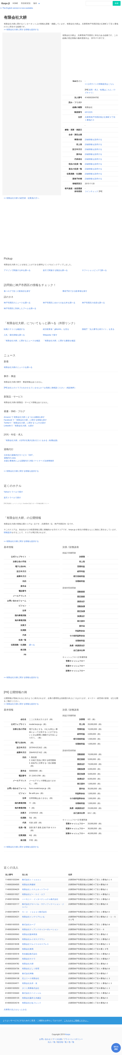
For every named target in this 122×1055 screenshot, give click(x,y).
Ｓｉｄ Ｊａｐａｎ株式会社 (34, 912)
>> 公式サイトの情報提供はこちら (99, 84)
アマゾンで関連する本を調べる (17, 270)
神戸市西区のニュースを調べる (17, 303)
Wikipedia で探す (50, 335)
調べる (32, 645)
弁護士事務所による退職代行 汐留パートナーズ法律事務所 (29, 461)
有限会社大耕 (27, 964)
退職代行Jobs (10, 458)
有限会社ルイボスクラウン (33, 939)
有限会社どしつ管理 (30, 968)
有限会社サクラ (28, 959)
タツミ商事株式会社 (30, 988)
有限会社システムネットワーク (35, 889)
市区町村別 (25, 3)
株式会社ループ (28, 924)
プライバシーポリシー (73, 1039)
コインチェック (91, 191)
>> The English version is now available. (16, 8)
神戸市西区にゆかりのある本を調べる (59, 303)
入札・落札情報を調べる (14, 335)
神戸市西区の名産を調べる (93, 303)
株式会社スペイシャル (31, 993)
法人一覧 (51, 1042)
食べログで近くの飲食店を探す (17, 291)
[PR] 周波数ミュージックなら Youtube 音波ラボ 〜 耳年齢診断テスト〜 (26, 503)
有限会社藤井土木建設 (31, 998)
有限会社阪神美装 (29, 934)
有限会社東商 (27, 949)
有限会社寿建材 (28, 884)
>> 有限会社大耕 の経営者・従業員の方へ (21, 198)
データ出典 (57, 1039)
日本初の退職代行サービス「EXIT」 (19, 455)
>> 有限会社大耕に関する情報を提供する (21, 29)
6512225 (88, 112)
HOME (15, 3)
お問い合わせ (45, 1039)
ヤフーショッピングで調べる (94, 270)
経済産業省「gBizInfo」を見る (56, 329)
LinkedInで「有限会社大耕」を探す (19, 426)
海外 (35, 3)
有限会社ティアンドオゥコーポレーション (40, 929)
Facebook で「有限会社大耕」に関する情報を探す (25, 420)
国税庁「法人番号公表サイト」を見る (98, 329)
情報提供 (7, 532)
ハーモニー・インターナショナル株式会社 (40, 899)
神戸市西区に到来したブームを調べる (20, 308)
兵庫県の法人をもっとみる (15, 1009)
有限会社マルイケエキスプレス (35, 944)
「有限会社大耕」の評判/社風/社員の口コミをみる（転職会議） (31, 440)
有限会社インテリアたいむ (33, 917)
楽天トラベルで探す (12, 497)
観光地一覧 (62, 1042)
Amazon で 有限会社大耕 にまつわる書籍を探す (24, 417)
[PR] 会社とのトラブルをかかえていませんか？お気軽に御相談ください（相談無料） (40, 388)
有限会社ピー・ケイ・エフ (33, 894)
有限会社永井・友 (29, 983)
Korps (67, 1034)
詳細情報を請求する (93, 139)
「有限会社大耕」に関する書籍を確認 (59, 341)
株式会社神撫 (27, 973)
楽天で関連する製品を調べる (55, 270)
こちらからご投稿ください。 (76, 1020)
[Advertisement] (90, 59)
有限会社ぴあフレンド (31, 1003)
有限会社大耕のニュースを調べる (18, 367)
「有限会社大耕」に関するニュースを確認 (22, 341)
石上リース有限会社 (30, 978)
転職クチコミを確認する (14, 329)
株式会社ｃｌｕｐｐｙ (31, 879)
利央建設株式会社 (29, 954)
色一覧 (71, 1042)
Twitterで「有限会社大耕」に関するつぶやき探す (25, 423)
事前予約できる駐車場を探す (74, 291)
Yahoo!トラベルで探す (13, 492)
